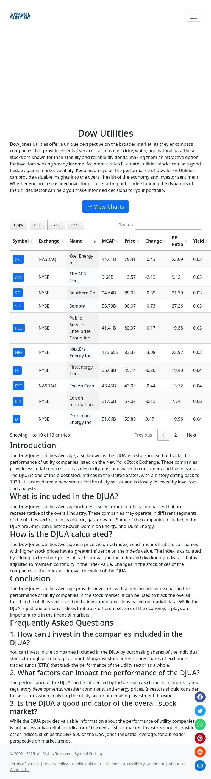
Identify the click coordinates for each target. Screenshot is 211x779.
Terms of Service (25, 763)
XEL (18, 259)
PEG (18, 328)
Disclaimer (109, 763)
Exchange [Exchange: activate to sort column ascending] (48, 241)
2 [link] (175, 435)
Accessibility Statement (143, 763)
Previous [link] (143, 435)
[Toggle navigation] (193, 16)
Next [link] (191, 435)
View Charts (105, 206)
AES (18, 277)
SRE (18, 305)
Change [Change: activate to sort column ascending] (153, 241)
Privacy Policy (56, 763)
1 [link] (163, 435)
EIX (18, 401)
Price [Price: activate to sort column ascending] (129, 241)
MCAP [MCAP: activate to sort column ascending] (108, 241)
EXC (18, 385)
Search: (160, 225)
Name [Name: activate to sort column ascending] (76, 241)
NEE (18, 352)
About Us (176, 763)
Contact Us (19, 769)
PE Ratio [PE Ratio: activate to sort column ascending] (177, 241)
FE (17, 370)
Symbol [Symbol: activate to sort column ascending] (21, 241)
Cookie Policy (84, 763)
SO (17, 292)
